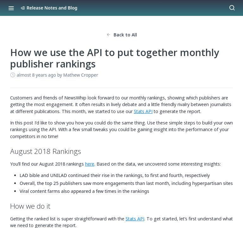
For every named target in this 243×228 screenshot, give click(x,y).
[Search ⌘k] (232, 8)
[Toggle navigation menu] (11, 8)
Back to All (121, 35)
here (89, 164)
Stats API (143, 111)
